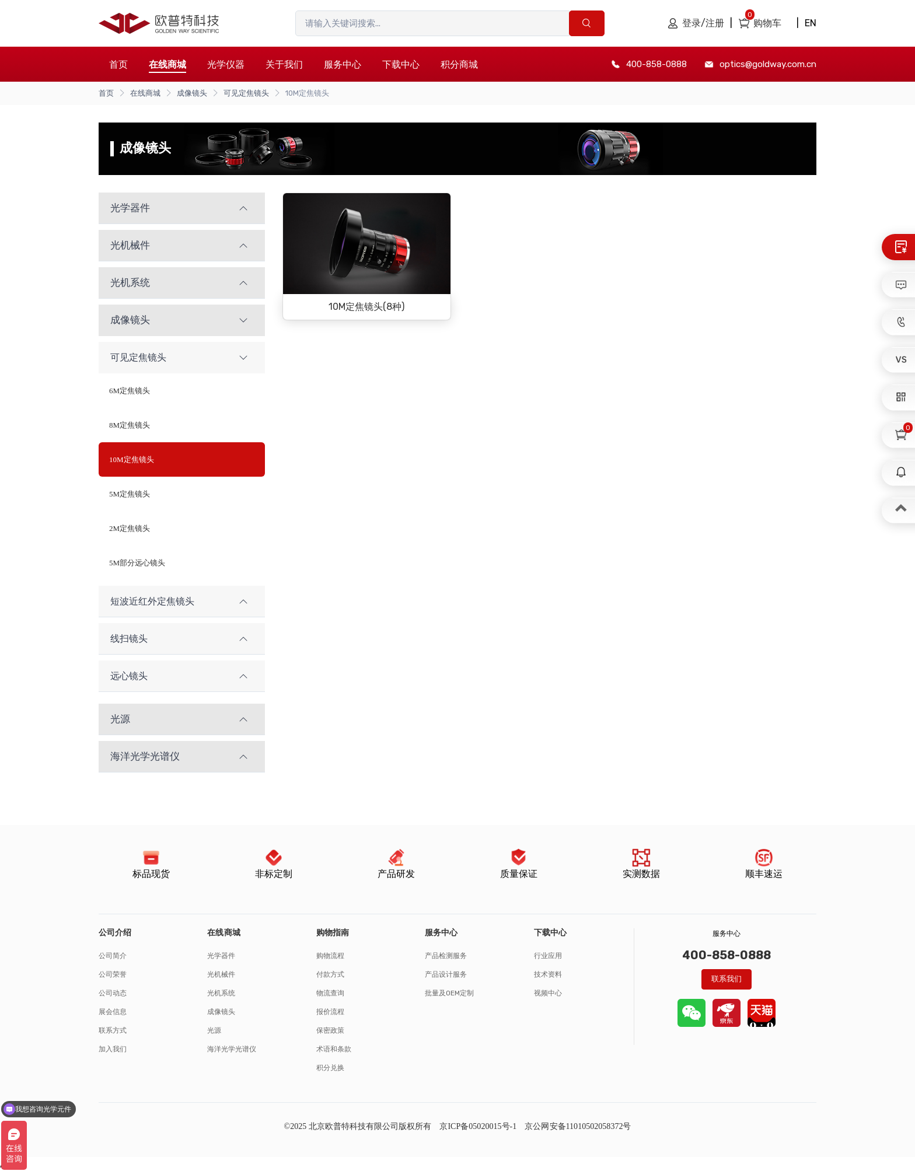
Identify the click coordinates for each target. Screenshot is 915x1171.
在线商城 (145, 93)
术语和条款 (333, 1049)
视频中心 (548, 993)
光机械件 (221, 974)
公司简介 (113, 956)
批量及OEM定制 (449, 993)
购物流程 (330, 956)
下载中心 (401, 64)
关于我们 (284, 64)
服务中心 (342, 64)
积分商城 (459, 64)
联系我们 (726, 978)
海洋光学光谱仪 (231, 1049)
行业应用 (548, 956)
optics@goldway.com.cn (768, 64)
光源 (214, 1030)
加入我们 (113, 1049)
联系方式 (113, 1030)
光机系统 (221, 993)
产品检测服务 (446, 956)
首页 (118, 64)
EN (810, 23)
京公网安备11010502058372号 (578, 1126)
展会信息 (113, 1012)
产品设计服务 (446, 974)
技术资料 (548, 974)
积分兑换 (330, 1068)
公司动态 (113, 993)
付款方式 (330, 974)
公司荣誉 (113, 974)
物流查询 (330, 993)
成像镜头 (192, 93)
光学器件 (221, 956)
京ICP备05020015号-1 (477, 1126)
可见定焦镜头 (246, 93)
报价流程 (330, 1012)
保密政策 (330, 1030)
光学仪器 (226, 64)
